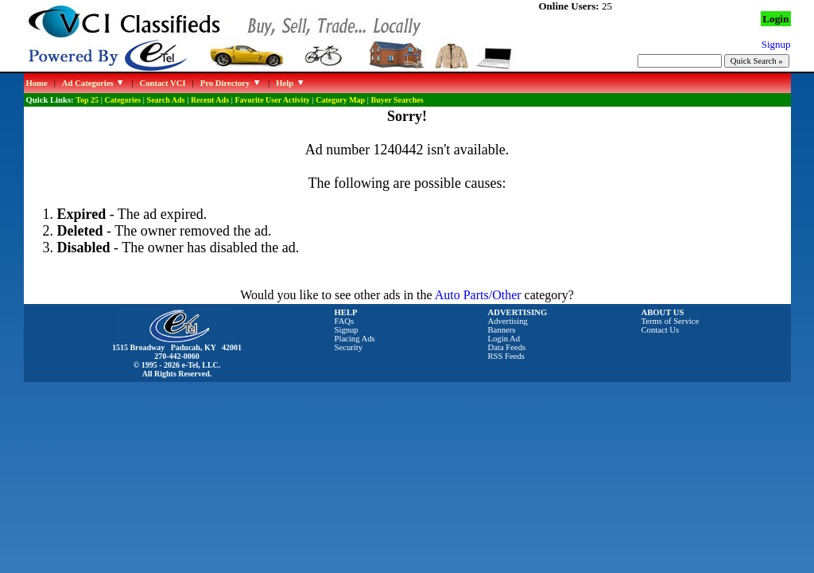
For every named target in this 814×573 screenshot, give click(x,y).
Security (349, 347)
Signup (347, 329)
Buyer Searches (397, 100)
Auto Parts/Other (478, 295)
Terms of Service (671, 321)
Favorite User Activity (272, 100)
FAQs (345, 321)
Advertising (508, 321)
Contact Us (661, 329)
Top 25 (87, 100)
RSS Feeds (506, 356)
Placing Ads (355, 338)
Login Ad (504, 338)
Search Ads (166, 100)
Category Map (340, 100)
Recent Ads (210, 100)
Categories (123, 100)
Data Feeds (507, 347)
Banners (502, 329)
